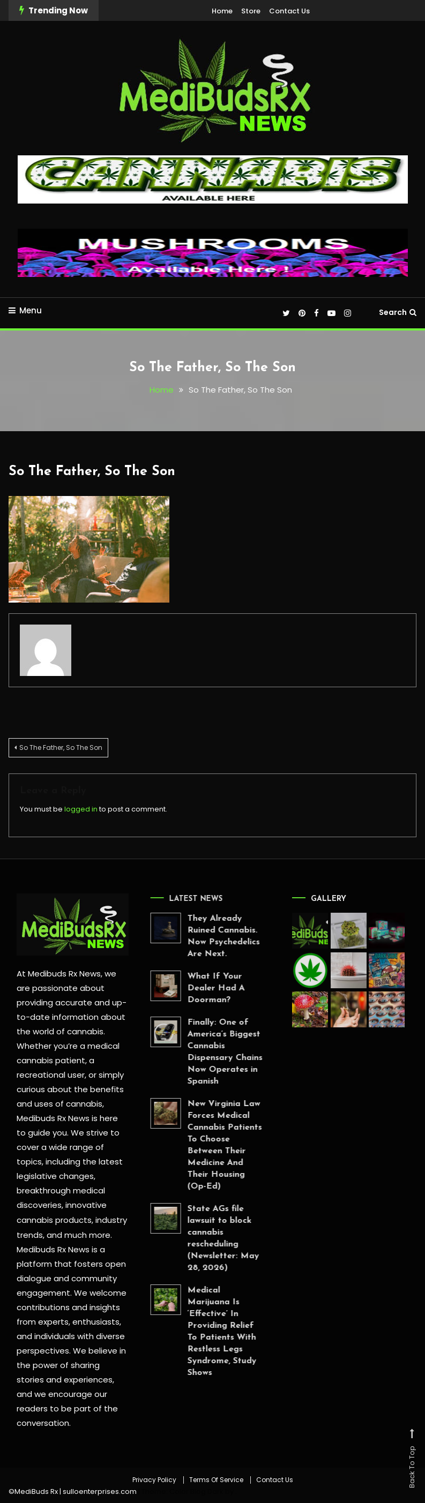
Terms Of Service (216, 1478)
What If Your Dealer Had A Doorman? (198, 988)
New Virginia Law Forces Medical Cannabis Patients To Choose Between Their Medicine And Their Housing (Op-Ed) (207, 1145)
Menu (25, 310)
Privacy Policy (154, 1478)
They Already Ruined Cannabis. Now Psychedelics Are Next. (206, 936)
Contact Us (289, 11)
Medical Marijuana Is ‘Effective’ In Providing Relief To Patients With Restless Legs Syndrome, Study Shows (204, 1331)
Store (250, 11)
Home (222, 11)
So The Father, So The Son (92, 471)
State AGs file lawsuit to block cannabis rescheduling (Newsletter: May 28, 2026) (206, 1238)
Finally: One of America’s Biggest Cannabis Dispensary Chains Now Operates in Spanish (207, 1052)
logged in (81, 808)
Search (397, 312)
